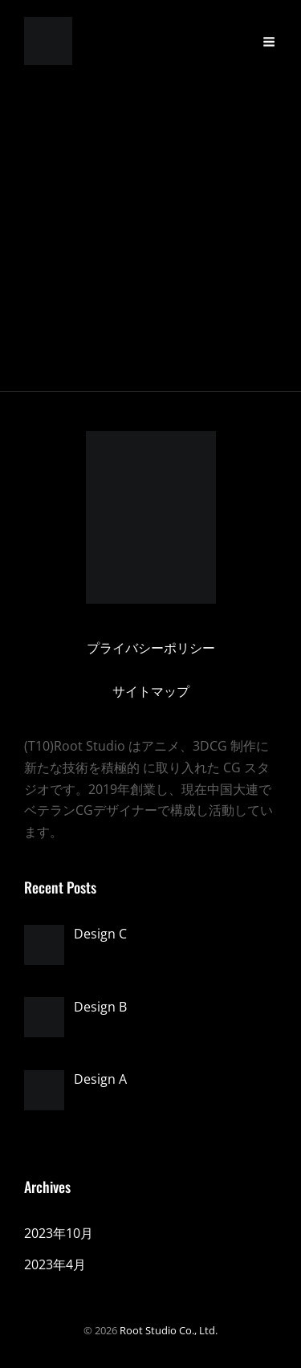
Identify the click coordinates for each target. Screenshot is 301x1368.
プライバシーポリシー (151, 648)
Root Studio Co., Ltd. (169, 1330)
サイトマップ (150, 691)
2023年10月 (58, 1233)
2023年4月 (55, 1264)
